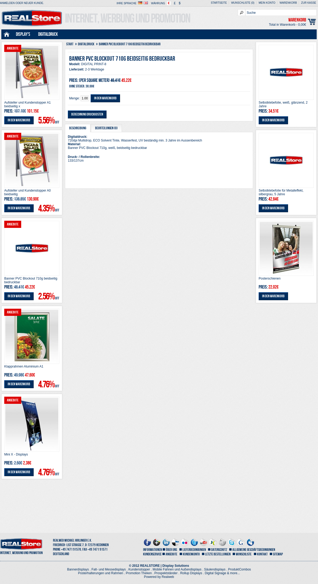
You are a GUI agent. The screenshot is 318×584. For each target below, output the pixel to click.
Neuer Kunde (33, 3)
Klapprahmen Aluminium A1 (23, 366)
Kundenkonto (191, 554)
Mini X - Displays (16, 454)
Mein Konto (267, 2)
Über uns (171, 549)
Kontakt (262, 554)
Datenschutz (219, 549)
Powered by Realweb (159, 577)
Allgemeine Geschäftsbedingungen (253, 549)
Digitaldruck (48, 34)
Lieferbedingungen (194, 549)
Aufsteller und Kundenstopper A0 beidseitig (27, 192)
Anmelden (7, 3)
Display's (23, 34)
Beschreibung (77, 128)
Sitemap (278, 554)
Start (69, 44)
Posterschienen (270, 278)
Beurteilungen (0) (106, 128)
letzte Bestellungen (218, 554)
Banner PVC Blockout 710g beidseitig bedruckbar (30, 280)
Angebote (171, 554)
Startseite (219, 2)
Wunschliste (243, 554)
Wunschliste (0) (242, 2)
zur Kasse (308, 2)
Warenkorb (288, 2)
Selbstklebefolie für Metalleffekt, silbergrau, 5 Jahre (281, 192)
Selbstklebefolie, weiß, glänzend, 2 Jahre (283, 104)
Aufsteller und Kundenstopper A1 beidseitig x (27, 104)
